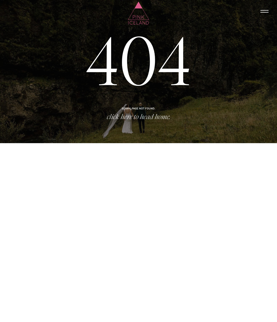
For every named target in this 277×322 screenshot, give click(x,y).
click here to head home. (138, 117)
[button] (264, 11)
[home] (138, 13)
